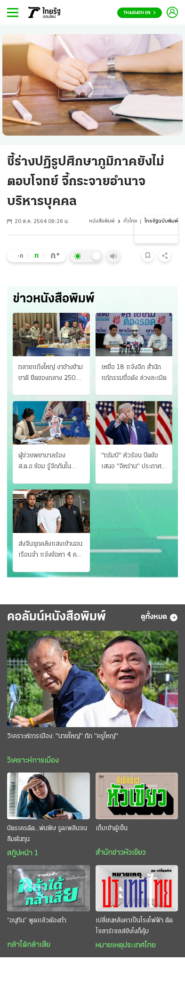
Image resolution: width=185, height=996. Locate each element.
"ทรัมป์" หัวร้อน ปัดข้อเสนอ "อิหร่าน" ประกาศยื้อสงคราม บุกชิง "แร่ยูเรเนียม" (131, 462)
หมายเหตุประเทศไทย (126, 945)
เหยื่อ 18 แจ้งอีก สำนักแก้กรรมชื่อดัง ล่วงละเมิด (134, 373)
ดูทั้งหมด (159, 617)
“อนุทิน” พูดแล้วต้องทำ (36, 920)
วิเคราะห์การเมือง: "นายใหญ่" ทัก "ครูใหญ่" (62, 736)
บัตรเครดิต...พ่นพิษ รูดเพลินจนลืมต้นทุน (47, 834)
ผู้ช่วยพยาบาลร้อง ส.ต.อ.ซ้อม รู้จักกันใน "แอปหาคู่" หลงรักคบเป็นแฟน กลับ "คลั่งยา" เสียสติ (50, 462)
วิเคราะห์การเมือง (33, 760)
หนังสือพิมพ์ (101, 221)
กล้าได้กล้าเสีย (28, 945)
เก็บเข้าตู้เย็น (112, 828)
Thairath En (139, 13)
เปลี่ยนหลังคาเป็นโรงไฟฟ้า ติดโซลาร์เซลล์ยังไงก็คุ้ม (134, 926)
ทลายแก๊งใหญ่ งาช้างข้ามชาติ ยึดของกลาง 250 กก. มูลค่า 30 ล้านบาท (50, 374)
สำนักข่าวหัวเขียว (121, 853)
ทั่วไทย (130, 221)
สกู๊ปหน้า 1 (22, 853)
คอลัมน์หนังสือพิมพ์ (56, 617)
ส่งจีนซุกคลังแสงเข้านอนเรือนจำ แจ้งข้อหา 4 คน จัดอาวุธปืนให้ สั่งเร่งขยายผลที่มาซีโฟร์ (50, 550)
